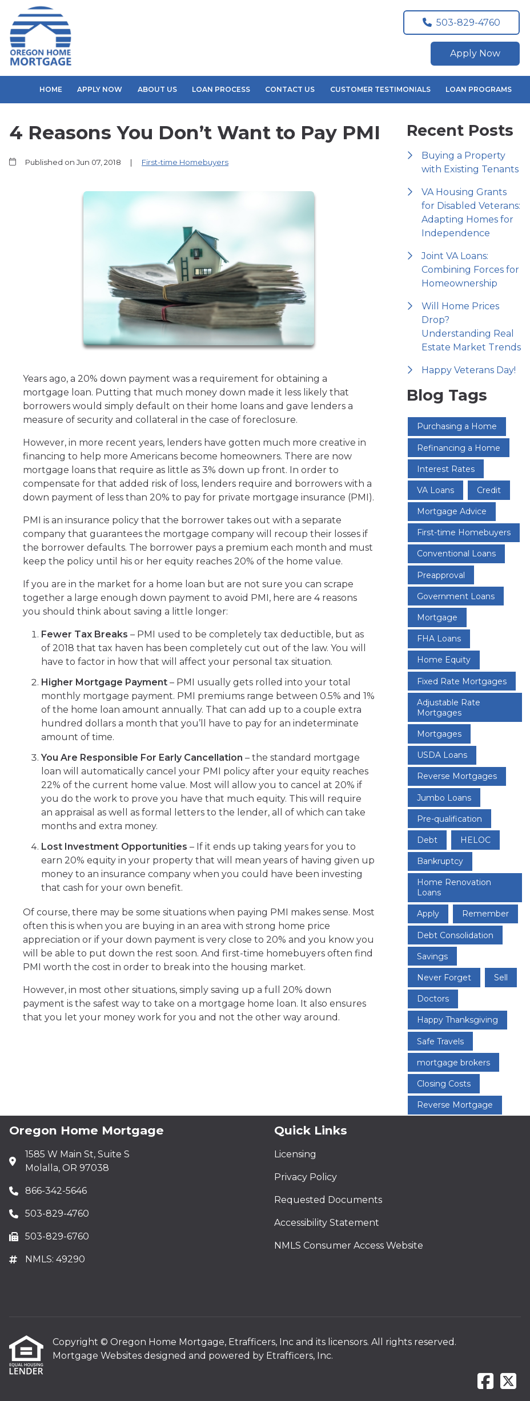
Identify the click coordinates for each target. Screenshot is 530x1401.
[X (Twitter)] (508, 1382)
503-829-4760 (461, 22)
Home (50, 89)
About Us (157, 89)
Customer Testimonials (380, 89)
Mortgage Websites (98, 1355)
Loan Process (221, 89)
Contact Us (290, 89)
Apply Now (475, 53)
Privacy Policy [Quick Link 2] (305, 1177)
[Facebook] (485, 1382)
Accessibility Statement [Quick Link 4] (326, 1222)
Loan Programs (478, 89)
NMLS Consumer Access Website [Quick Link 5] (348, 1245)
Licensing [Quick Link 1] (295, 1154)
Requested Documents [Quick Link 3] (328, 1199)
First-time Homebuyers (185, 162)
